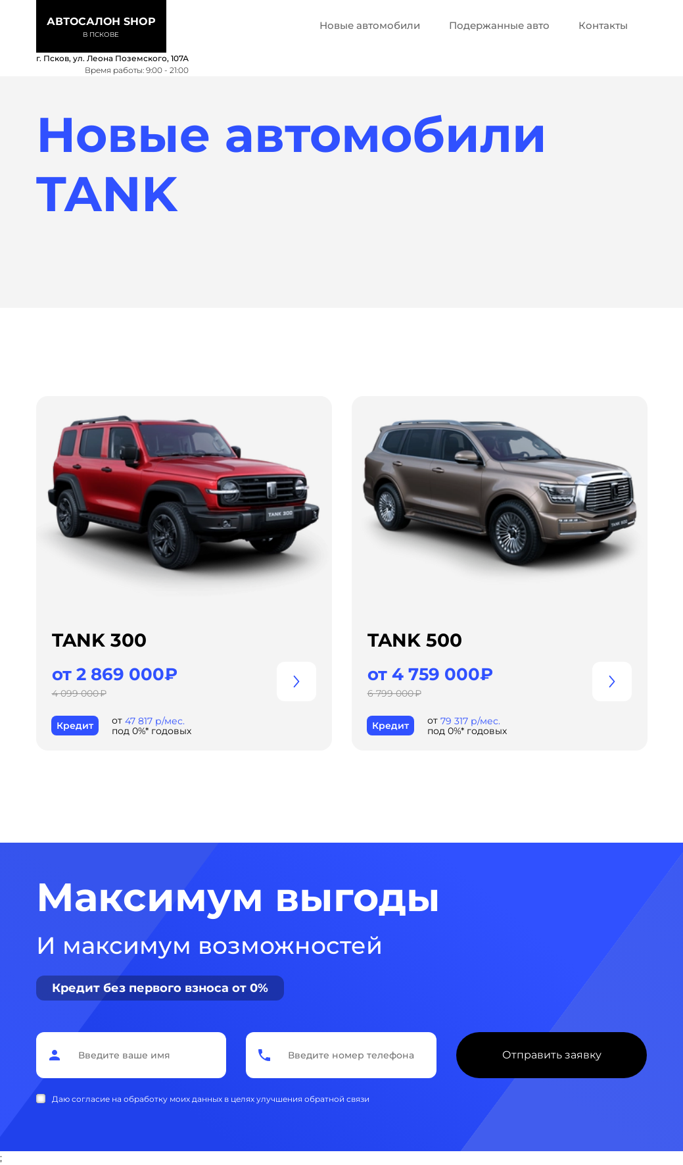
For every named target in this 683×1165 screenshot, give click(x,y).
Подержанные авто (499, 25)
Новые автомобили (369, 25)
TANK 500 (414, 640)
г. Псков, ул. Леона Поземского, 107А (112, 58)
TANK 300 (99, 640)
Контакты (603, 25)
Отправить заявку (551, 1055)
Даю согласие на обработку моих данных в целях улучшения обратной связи (210, 1099)
